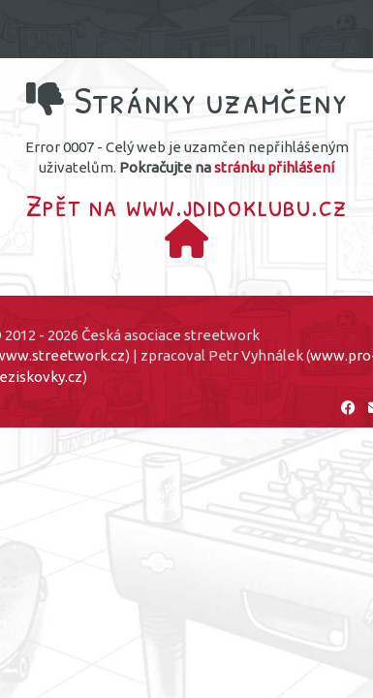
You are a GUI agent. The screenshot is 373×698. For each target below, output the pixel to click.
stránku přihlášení (274, 167)
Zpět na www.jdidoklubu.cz (187, 211)
